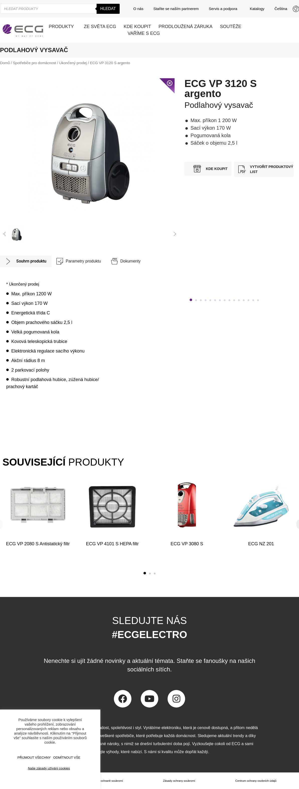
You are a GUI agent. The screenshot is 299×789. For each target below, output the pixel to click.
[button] (5, 234)
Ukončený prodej (73, 63)
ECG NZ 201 (261, 543)
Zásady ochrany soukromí (178, 780)
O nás (138, 9)
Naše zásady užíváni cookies (49, 768)
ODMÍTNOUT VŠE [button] (66, 757)
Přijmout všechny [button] (34, 757)
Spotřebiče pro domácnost (34, 63)
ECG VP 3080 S (187, 543)
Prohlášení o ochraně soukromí (103, 780)
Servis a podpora (224, 8)
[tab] (25, 261)
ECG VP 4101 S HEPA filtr (112, 543)
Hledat (108, 9)
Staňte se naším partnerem (176, 9)
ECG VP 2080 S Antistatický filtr (38, 543)
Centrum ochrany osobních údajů (255, 780)
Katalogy (257, 9)
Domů (5, 63)
